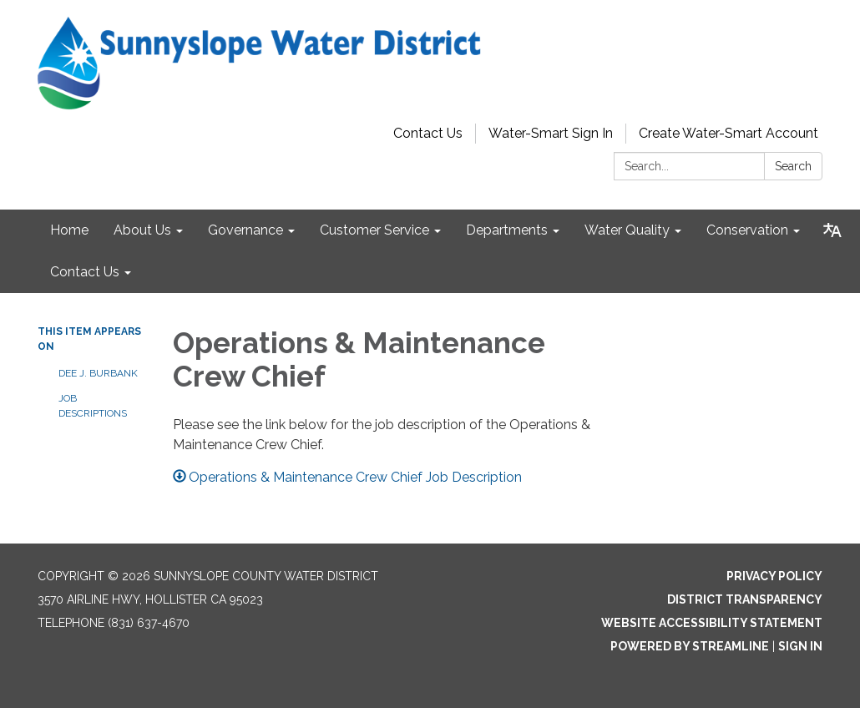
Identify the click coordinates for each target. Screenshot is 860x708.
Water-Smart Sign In (550, 133)
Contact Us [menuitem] (84, 272)
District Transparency (744, 599)
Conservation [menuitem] (747, 230)
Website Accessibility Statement (711, 623)
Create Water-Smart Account (728, 133)
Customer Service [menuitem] (374, 230)
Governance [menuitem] (245, 230)
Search (793, 166)
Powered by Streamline (689, 646)
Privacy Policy (774, 576)
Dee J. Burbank (98, 373)
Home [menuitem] (69, 230)
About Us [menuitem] (142, 230)
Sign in (800, 646)
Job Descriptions (92, 405)
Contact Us (428, 133)
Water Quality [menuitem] (627, 230)
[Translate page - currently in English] (832, 230)
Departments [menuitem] (507, 230)
